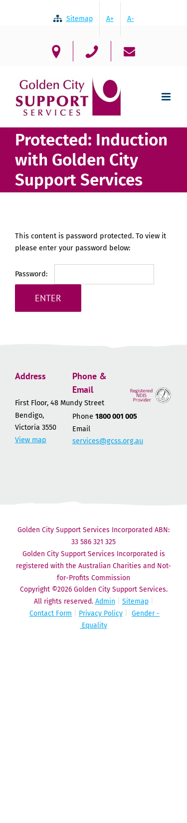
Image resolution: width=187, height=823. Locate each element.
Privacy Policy (101, 613)
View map (30, 439)
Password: (84, 273)
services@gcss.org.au (107, 440)
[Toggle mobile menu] (167, 96)
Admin (105, 601)
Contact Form (50, 613)
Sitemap (135, 601)
